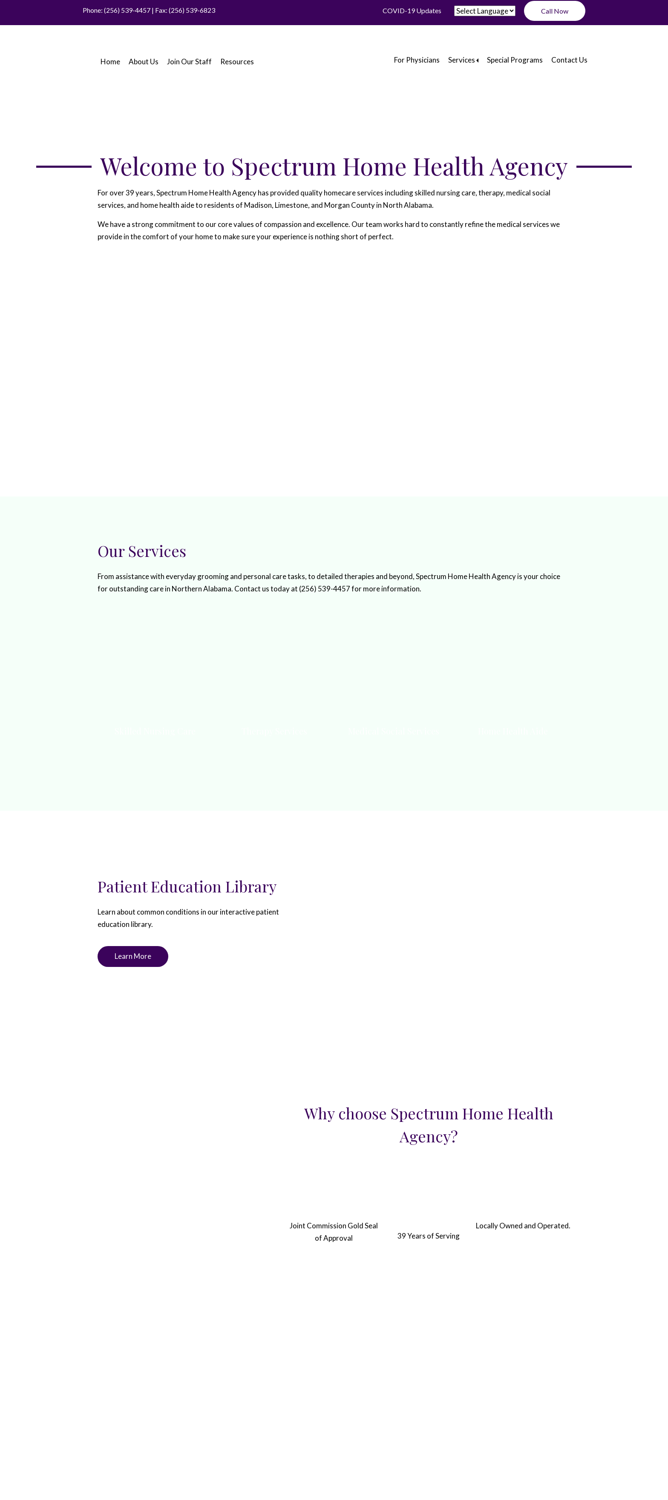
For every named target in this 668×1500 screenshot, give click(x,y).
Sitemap (387, 1368)
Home (110, 61)
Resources (237, 61)
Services (461, 59)
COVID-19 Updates (412, 10)
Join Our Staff (189, 61)
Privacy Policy (346, 1368)
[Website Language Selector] (484, 11)
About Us (143, 61)
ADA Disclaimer (293, 1368)
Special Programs (515, 59)
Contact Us (569, 59)
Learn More (133, 956)
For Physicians (417, 59)
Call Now (554, 11)
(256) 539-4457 (127, 10)
